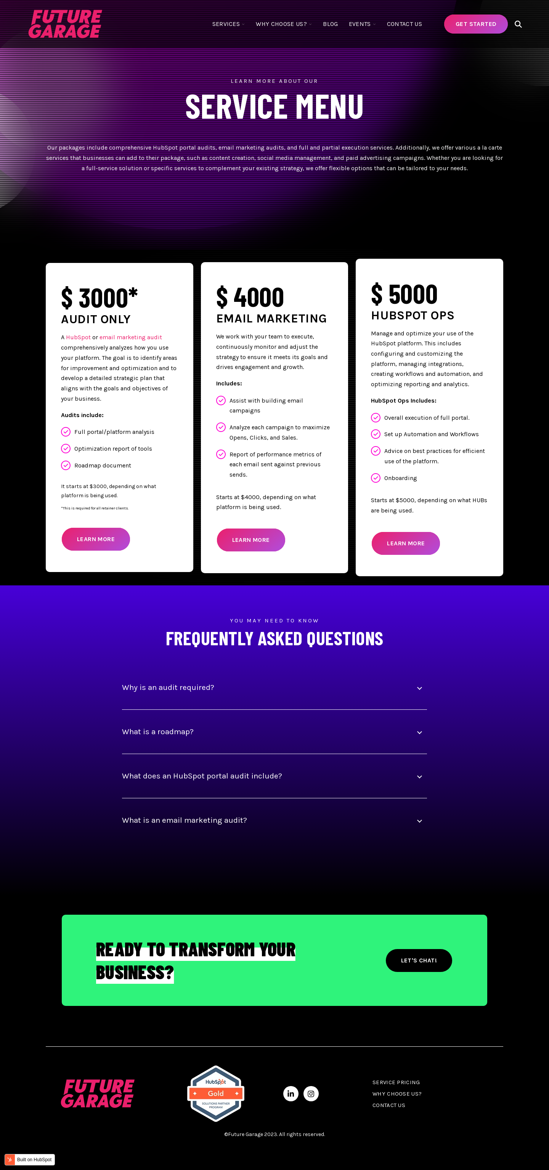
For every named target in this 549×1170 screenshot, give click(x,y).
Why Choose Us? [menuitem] (397, 1093)
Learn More (96, 539)
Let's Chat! (419, 960)
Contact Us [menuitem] (388, 1105)
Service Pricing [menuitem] (396, 1082)
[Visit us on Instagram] (311, 1093)
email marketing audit (131, 337)
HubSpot (78, 337)
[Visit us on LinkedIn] (291, 1093)
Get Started (476, 23)
